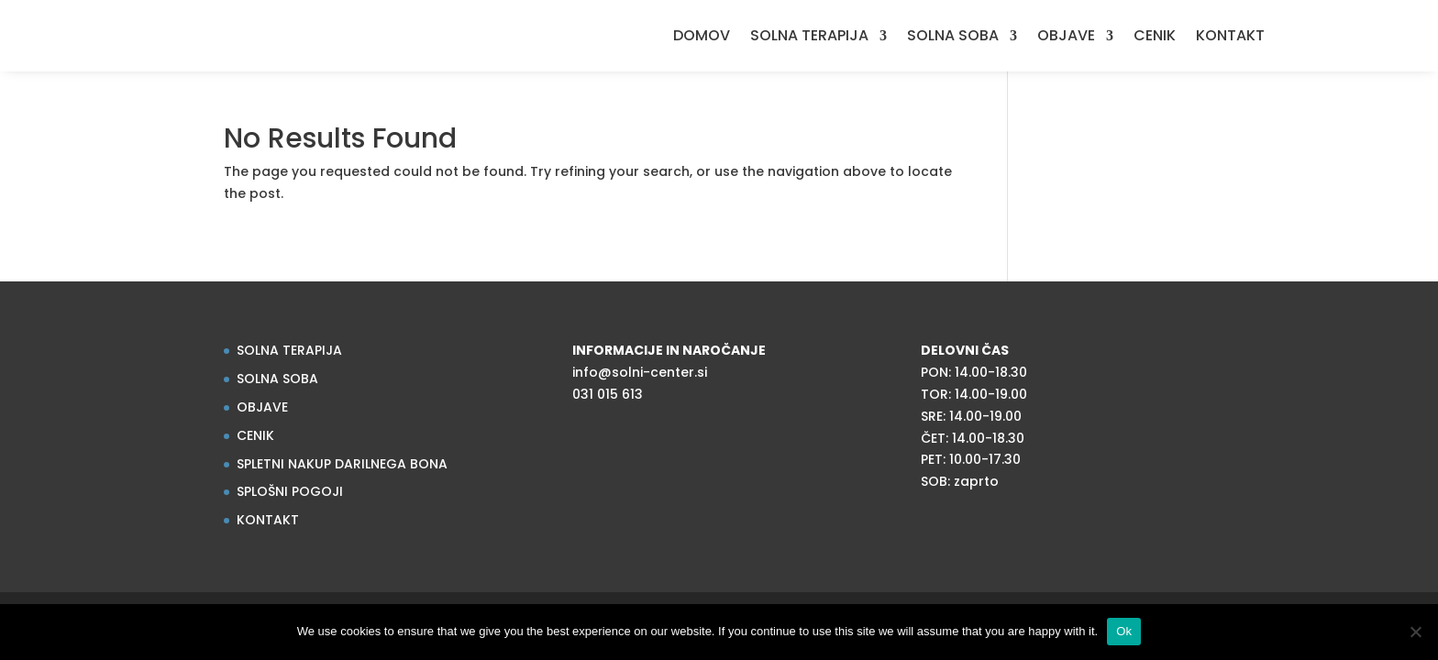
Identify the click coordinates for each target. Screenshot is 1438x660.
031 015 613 (607, 394)
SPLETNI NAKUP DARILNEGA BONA (342, 464)
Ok (1124, 631)
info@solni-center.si (639, 372)
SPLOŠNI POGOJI (290, 491)
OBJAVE (1066, 37)
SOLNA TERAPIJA (809, 37)
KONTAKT (1230, 37)
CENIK (1155, 37)
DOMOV (701, 37)
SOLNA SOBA (953, 37)
